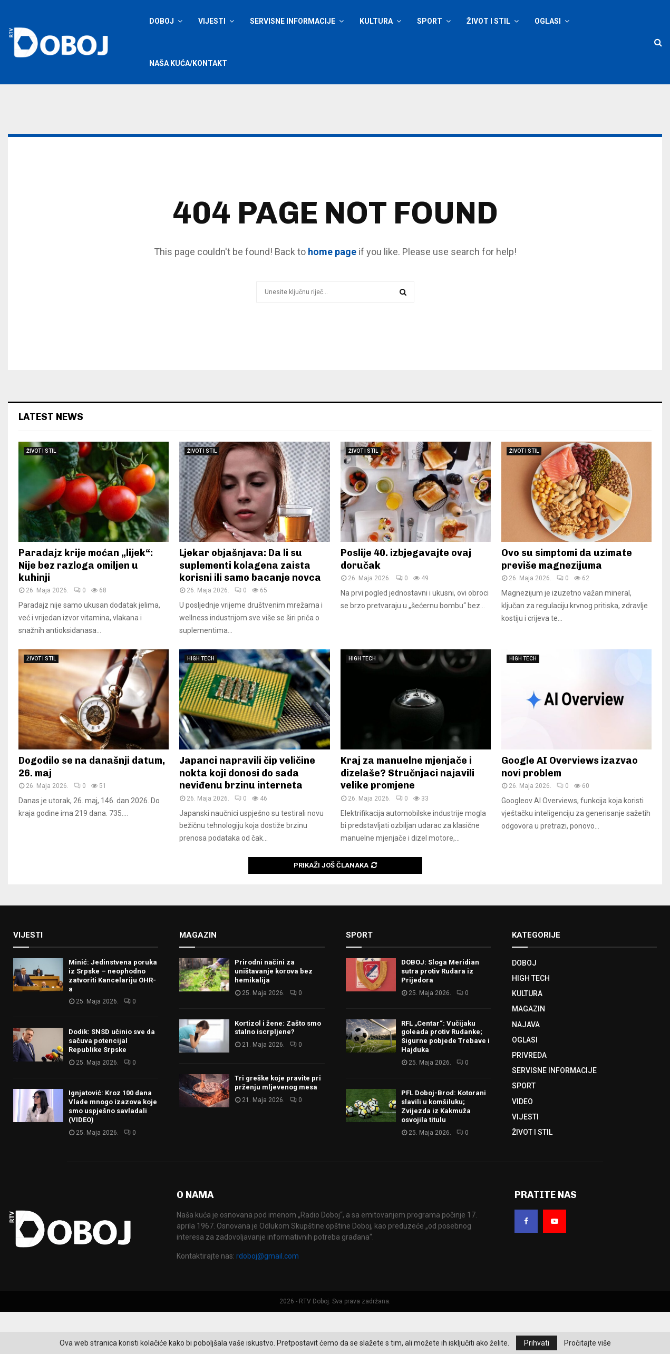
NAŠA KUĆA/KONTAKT (188, 63)
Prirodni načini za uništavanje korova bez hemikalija (274, 1013)
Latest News (50, 459)
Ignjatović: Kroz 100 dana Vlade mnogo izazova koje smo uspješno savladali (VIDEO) (113, 1148)
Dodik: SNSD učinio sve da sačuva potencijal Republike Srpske (112, 1083)
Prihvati (536, 1343)
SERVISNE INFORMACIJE (292, 21)
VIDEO (522, 1143)
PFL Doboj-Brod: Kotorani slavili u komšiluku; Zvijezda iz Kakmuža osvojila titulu (443, 1148)
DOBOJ (161, 21)
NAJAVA (526, 1067)
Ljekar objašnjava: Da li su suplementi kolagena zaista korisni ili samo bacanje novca (250, 607)
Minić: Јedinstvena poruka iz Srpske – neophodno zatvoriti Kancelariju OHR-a (113, 1017)
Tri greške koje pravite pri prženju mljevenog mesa (278, 1124)
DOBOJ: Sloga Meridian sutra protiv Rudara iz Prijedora (440, 1013)
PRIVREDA (529, 1097)
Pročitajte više (587, 1343)
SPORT (429, 21)
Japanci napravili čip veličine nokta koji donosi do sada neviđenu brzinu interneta (247, 815)
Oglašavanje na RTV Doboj (271, 98)
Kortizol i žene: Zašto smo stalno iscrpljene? (278, 1069)
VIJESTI (212, 21)
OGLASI (548, 21)
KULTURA (376, 21)
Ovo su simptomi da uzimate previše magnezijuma (566, 601)
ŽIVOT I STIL (488, 21)
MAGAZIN (528, 1051)
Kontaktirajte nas (343, 98)
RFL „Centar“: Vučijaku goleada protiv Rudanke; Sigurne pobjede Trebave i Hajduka (445, 1078)
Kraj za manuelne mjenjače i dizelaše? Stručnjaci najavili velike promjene (407, 815)
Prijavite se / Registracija (175, 98)
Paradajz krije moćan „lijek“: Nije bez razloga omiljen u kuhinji (85, 607)
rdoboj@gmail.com (267, 1298)
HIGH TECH (201, 701)
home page (332, 293)
